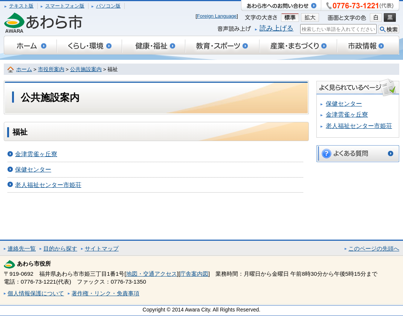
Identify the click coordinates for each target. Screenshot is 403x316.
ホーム (24, 69)
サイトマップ (102, 248)
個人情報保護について (36, 293)
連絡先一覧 (22, 248)
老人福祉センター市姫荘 (48, 185)
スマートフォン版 (64, 6)
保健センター (33, 169)
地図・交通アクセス (151, 273)
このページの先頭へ (373, 248)
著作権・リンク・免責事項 (105, 293)
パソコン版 (108, 6)
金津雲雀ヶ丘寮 (36, 154)
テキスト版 (21, 6)
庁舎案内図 (194, 273)
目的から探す (60, 248)
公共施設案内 (86, 69)
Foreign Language (217, 16)
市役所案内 (51, 69)
